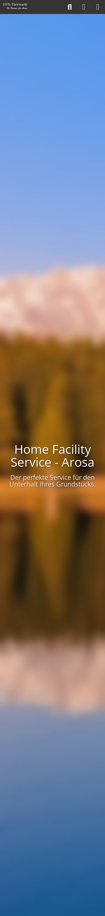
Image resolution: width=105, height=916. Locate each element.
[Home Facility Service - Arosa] (16, 7)
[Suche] (69, 7)
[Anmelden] (83, 7)
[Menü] (97, 7)
